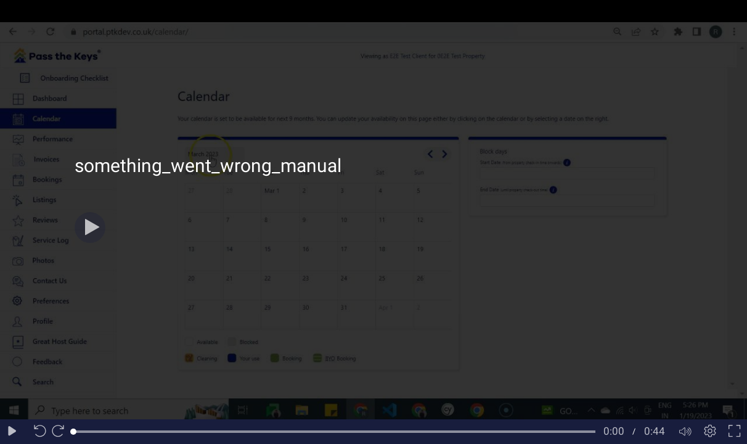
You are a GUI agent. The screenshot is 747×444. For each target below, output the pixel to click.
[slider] (334, 431)
